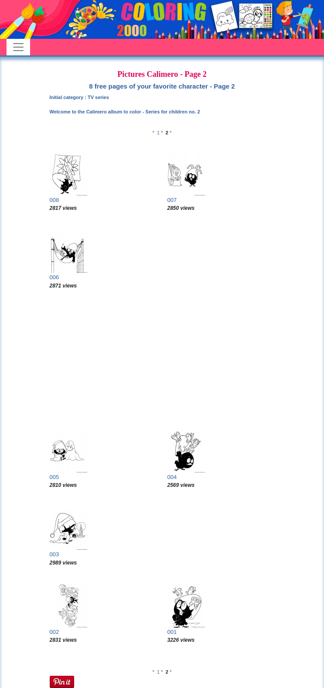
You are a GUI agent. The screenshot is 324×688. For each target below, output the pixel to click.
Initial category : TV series (79, 97)
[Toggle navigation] (18, 47)
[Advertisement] (162, 359)
